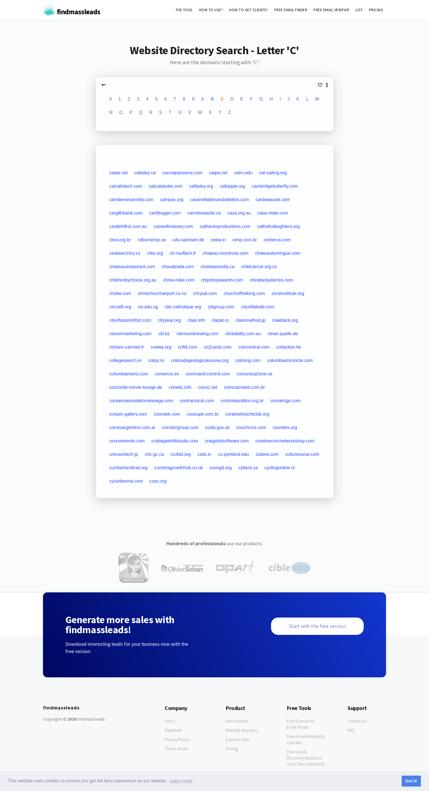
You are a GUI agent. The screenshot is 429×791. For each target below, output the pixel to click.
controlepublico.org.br (242, 400)
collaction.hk (288, 347)
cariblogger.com (165, 213)
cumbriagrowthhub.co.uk (178, 467)
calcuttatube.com (166, 186)
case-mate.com (272, 213)
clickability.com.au (243, 333)
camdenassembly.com (131, 199)
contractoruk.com (197, 400)
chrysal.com (205, 293)
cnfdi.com (187, 347)
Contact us (357, 721)
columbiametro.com (128, 373)
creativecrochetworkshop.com (285, 441)
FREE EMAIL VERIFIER (331, 9)
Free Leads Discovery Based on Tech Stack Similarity (306, 758)
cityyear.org (169, 320)
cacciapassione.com (182, 172)
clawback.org (285, 320)
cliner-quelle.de (283, 333)
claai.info (196, 320)
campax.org (171, 199)
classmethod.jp (250, 320)
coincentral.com (254, 347)
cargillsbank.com (126, 213)
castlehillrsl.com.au (128, 226)
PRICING (376, 9)
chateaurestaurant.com (132, 266)
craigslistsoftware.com (227, 441)
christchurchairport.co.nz (162, 293)
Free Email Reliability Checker (306, 739)
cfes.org (155, 253)
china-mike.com (179, 280)
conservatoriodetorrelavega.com (141, 400)
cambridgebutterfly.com (275, 186)
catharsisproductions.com (225, 226)
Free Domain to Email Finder (301, 724)
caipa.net (218, 172)
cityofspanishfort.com (130, 320)
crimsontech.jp (123, 454)
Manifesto (173, 730)
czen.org (158, 481)
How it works (237, 721)
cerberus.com (277, 239)
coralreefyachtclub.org (247, 414)
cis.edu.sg (148, 306)
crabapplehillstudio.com (175, 441)
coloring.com (248, 360)
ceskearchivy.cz (125, 253)
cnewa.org (161, 347)
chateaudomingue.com (277, 253)
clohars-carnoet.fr (126, 347)
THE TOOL (184, 9)
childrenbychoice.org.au (133, 280)
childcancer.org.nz (259, 266)
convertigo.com (285, 400)
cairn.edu (243, 172)
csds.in (204, 454)
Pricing (232, 748)
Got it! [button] (411, 781)
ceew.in (218, 239)
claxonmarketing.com (130, 333)
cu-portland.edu (233, 454)
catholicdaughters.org (278, 226)
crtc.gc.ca (154, 454)
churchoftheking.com (244, 293)
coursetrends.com (127, 441)
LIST (359, 9)
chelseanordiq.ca (217, 266)
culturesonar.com (302, 454)
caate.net (118, 172)
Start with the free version (317, 626)
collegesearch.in (125, 360)
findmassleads (71, 11)
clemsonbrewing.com (197, 333)
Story (170, 721)
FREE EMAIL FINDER (291, 9)
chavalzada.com (178, 266)
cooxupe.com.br (203, 414)
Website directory (242, 730)
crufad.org (181, 454)
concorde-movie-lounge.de (135, 387)
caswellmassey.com (173, 226)
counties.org (285, 427)
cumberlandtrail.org (128, 467)
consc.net (207, 387)
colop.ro (156, 360)
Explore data (237, 739)
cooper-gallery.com (128, 414)
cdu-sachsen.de (188, 239)
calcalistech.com (125, 186)
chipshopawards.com (222, 280)
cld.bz (164, 333)
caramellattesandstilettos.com (219, 199)
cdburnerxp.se (152, 239)
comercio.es (167, 373)
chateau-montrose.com (225, 253)
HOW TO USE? (211, 9)
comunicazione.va (254, 373)
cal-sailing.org (273, 172)
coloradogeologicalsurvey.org (200, 360)
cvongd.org (221, 467)
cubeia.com (267, 454)
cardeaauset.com (273, 199)
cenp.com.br (245, 239)
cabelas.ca (145, 172)
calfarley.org (201, 186)
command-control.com (208, 373)
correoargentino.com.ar (132, 427)
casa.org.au (239, 213)
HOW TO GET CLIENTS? (248, 9)
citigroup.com (221, 306)
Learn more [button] (180, 780)
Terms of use (176, 748)
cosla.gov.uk (217, 427)
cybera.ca (248, 467)
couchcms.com (251, 427)
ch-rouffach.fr (183, 253)
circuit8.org (120, 306)
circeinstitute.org (288, 293)
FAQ (350, 730)
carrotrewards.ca (204, 213)
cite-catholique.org (183, 306)
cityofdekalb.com (257, 306)
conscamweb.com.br (244, 387)
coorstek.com (167, 414)
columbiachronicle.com (290, 360)
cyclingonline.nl (279, 467)
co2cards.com (218, 347)
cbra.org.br (120, 239)
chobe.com (120, 293)
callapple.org (232, 186)
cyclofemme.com (126, 481)
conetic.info (180, 387)
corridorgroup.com (180, 427)
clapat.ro (220, 320)
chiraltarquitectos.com (271, 280)
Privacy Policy (177, 739)
